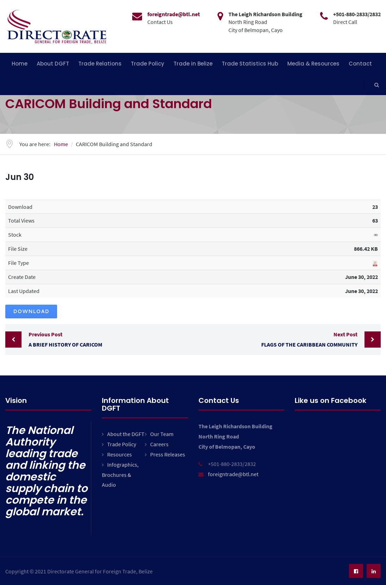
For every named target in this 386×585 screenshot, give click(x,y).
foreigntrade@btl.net (233, 474)
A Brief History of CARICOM (109, 338)
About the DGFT (126, 433)
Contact (360, 63)
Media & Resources (313, 63)
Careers (159, 444)
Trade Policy (147, 63)
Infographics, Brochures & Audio (120, 474)
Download (31, 311)
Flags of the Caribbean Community (277, 338)
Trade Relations (100, 63)
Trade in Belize (193, 63)
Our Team (161, 433)
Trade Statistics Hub (250, 63)
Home (19, 63)
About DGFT (53, 63)
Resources (119, 454)
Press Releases (167, 454)
